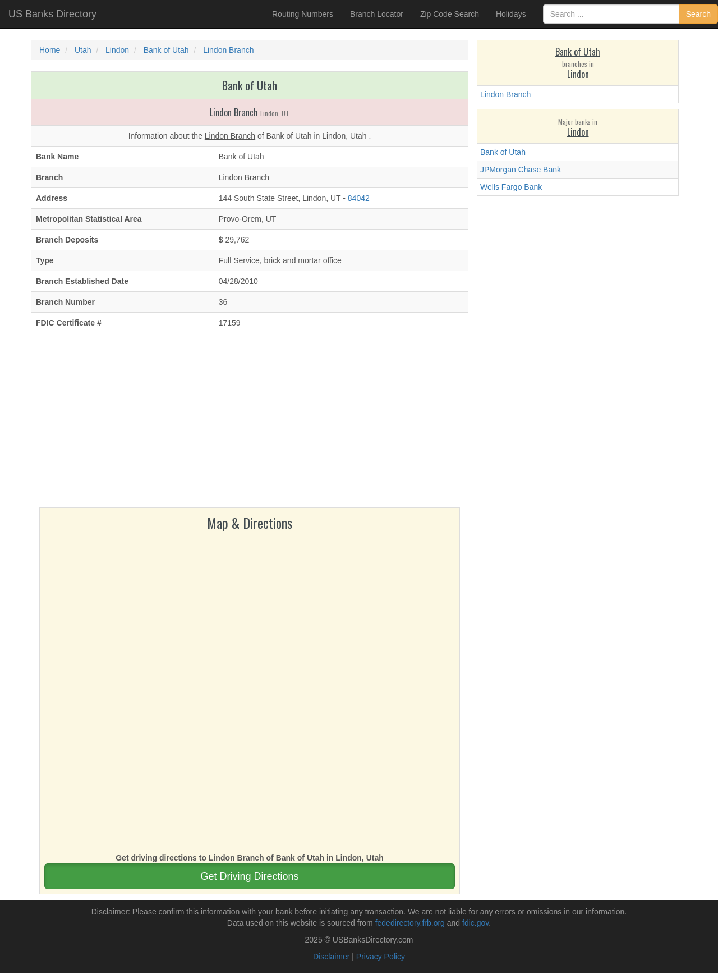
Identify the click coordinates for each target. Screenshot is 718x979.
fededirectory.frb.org (410, 922)
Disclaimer (331, 956)
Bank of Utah (503, 152)
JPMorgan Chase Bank (520, 169)
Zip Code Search (449, 14)
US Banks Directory (52, 14)
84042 (359, 198)
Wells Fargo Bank (511, 186)
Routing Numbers (302, 14)
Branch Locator (376, 14)
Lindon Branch (505, 94)
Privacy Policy (380, 956)
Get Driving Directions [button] (249, 876)
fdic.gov (475, 922)
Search (698, 14)
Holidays (511, 14)
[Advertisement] (249, 423)
